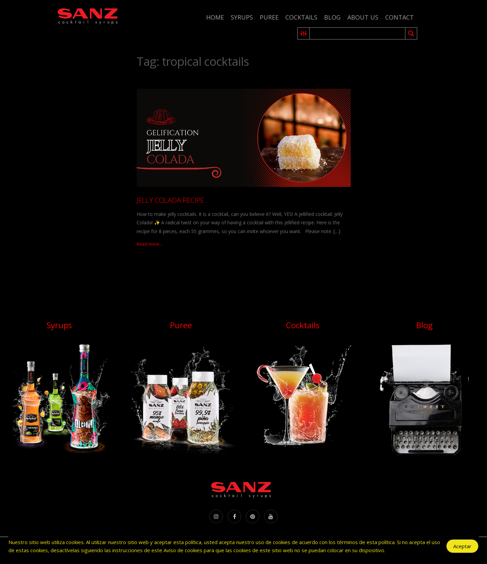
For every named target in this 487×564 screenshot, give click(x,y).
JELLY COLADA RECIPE (170, 200)
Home (215, 17)
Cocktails (301, 17)
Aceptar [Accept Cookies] (462, 547)
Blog (332, 17)
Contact (399, 17)
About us (362, 17)
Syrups (242, 17)
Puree (269, 17)
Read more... (149, 244)
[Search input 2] (357, 33)
